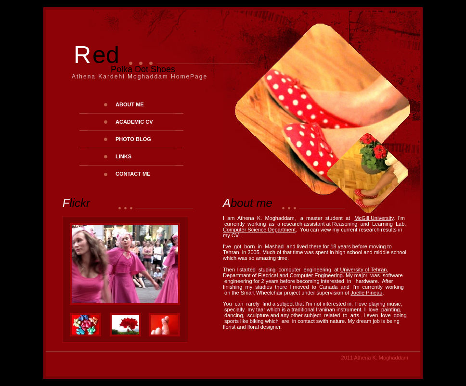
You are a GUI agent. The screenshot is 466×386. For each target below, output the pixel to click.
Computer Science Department (259, 229)
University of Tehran (363, 269)
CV (235, 235)
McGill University (373, 218)
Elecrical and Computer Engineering (300, 275)
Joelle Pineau (366, 293)
